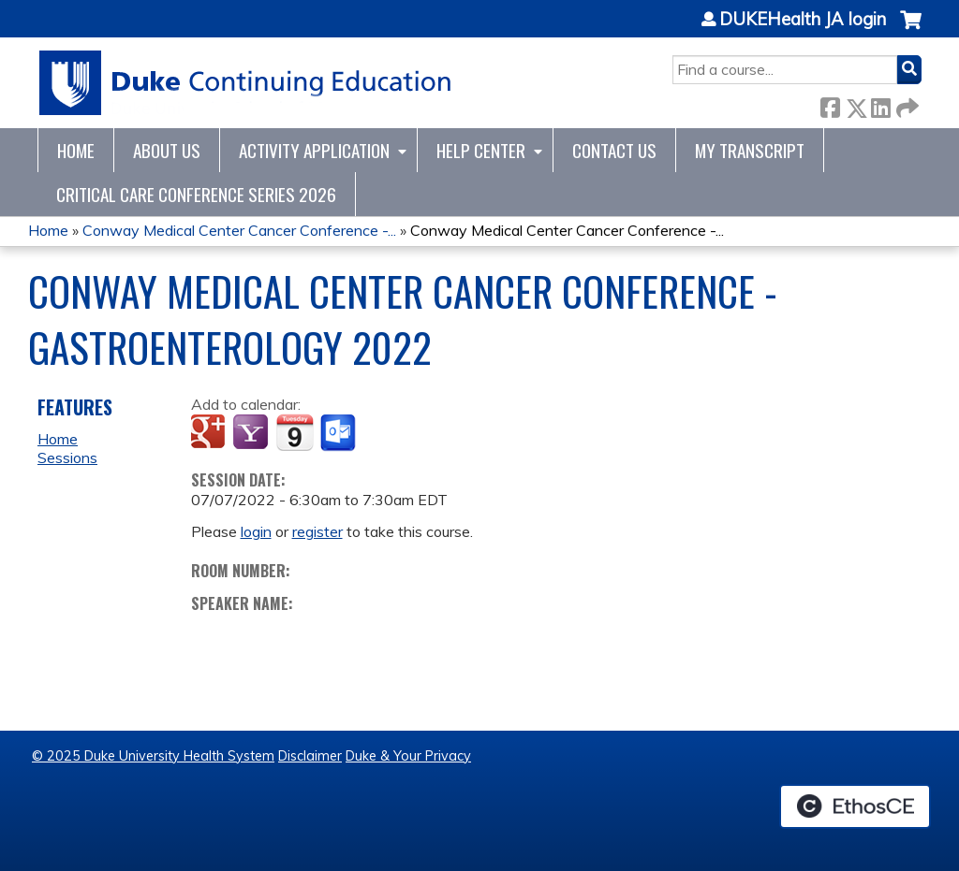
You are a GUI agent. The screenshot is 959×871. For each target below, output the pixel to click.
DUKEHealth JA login (802, 19)
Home (76, 150)
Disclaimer (310, 756)
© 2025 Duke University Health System (153, 756)
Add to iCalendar (294, 432)
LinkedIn (880, 104)
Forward (905, 104)
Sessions (67, 457)
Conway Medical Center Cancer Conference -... (239, 230)
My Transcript (749, 150)
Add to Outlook (339, 433)
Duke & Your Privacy (408, 756)
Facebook (829, 104)
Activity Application (314, 150)
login (256, 531)
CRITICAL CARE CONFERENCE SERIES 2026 (196, 194)
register (317, 531)
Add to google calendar (210, 433)
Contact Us (614, 150)
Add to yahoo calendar (252, 433)
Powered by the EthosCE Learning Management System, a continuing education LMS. (855, 806)
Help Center (480, 150)
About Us (166, 150)
